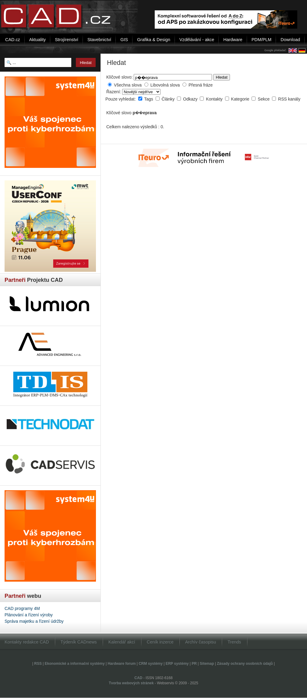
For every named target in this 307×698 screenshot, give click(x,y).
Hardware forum (122, 663)
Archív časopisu (200, 642)
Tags (149, 99)
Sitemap (207, 663)
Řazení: (114, 91)
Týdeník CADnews (79, 642)
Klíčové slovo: (119, 77)
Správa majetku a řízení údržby (34, 621)
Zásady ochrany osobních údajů (245, 663)
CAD (138, 678)
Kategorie (241, 99)
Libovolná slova (165, 85)
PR (194, 663)
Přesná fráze (201, 85)
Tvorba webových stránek (131, 683)
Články (169, 99)
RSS (38, 663)
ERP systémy (177, 663)
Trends (234, 642)
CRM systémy (151, 663)
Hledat (222, 77)
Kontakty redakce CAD (27, 642)
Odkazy (191, 99)
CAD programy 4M (22, 608)
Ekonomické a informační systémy (75, 663)
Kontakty (215, 99)
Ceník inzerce (160, 642)
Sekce (264, 99)
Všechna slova (128, 85)
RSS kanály (289, 99)
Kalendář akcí (121, 642)
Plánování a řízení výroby (29, 614)
